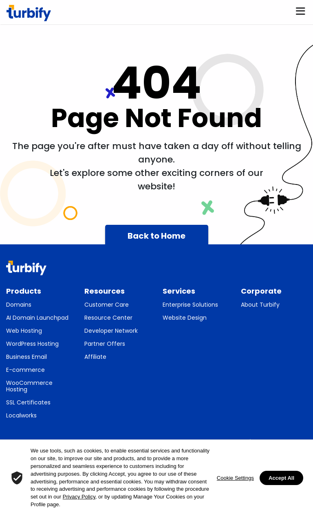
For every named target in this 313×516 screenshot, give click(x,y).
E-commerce (25, 370)
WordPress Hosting (32, 343)
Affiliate (95, 357)
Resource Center (108, 318)
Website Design (185, 317)
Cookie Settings (235, 478)
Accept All (281, 478)
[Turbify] (29, 13)
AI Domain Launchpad (37, 317)
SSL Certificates (28, 402)
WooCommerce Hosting (29, 386)
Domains (18, 304)
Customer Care (106, 305)
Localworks (21, 415)
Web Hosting (24, 330)
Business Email (26, 357)
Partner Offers (104, 343)
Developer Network (111, 330)
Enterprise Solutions (190, 304)
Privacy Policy (79, 497)
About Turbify (260, 305)
